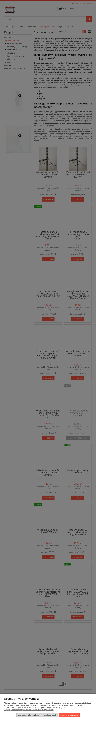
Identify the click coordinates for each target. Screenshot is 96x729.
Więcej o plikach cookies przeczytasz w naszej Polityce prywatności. (29, 710)
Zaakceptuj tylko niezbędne (29, 715)
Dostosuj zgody (50, 715)
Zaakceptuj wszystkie (69, 715)
